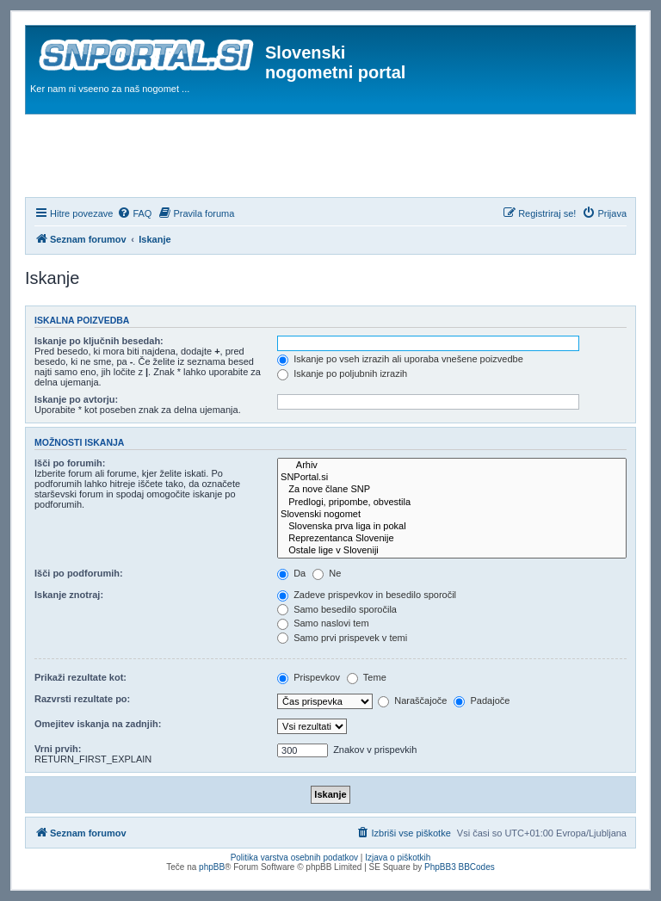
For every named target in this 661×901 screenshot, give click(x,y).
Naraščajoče (412, 700)
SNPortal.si (452, 478)
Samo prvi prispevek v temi (342, 638)
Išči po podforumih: (78, 573)
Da (291, 573)
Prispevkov (308, 677)
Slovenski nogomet (452, 515)
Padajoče (482, 700)
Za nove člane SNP (452, 490)
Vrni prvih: (57, 749)
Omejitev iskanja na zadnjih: (97, 724)
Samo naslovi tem (322, 623)
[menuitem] (134, 213)
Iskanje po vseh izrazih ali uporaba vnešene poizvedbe (400, 359)
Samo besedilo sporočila (337, 609)
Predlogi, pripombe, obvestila (452, 503)
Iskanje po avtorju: (76, 399)
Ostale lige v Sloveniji (452, 551)
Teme (366, 677)
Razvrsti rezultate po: (82, 699)
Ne (326, 573)
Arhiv (452, 466)
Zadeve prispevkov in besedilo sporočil (366, 594)
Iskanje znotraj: (68, 594)
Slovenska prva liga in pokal (452, 527)
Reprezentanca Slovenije (452, 539)
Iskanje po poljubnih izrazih (342, 373)
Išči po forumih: (70, 463)
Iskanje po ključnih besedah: (99, 341)
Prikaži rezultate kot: (80, 677)
